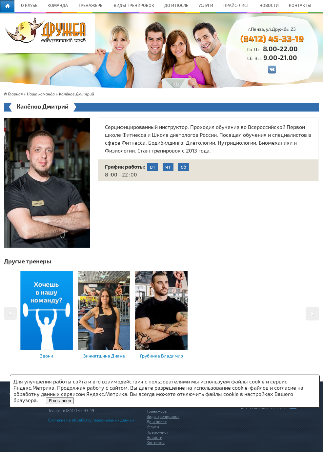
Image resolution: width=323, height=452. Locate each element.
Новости (154, 437)
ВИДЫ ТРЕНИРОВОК (134, 5)
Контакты (156, 442)
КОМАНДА (58, 5)
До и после (157, 421)
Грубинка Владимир (161, 356)
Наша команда (41, 94)
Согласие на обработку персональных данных (91, 420)
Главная (15, 94)
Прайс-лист (157, 432)
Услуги (153, 426)
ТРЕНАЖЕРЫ (91, 5)
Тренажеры (157, 411)
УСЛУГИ (205, 5)
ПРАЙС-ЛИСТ (236, 5)
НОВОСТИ (269, 5)
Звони (46, 356)
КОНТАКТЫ (300, 5)
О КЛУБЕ (29, 5)
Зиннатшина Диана (104, 356)
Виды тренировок (163, 416)
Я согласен (60, 400)
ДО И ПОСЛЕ (176, 5)
